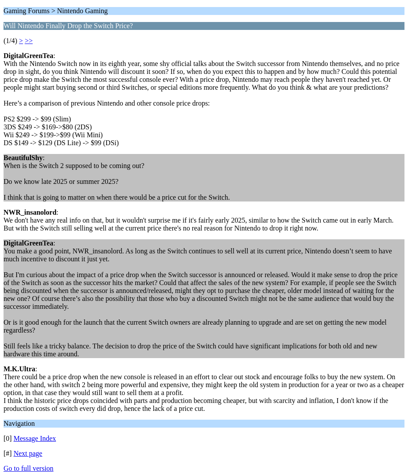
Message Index (35, 438)
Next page (28, 453)
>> (29, 40)
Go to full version (28, 468)
